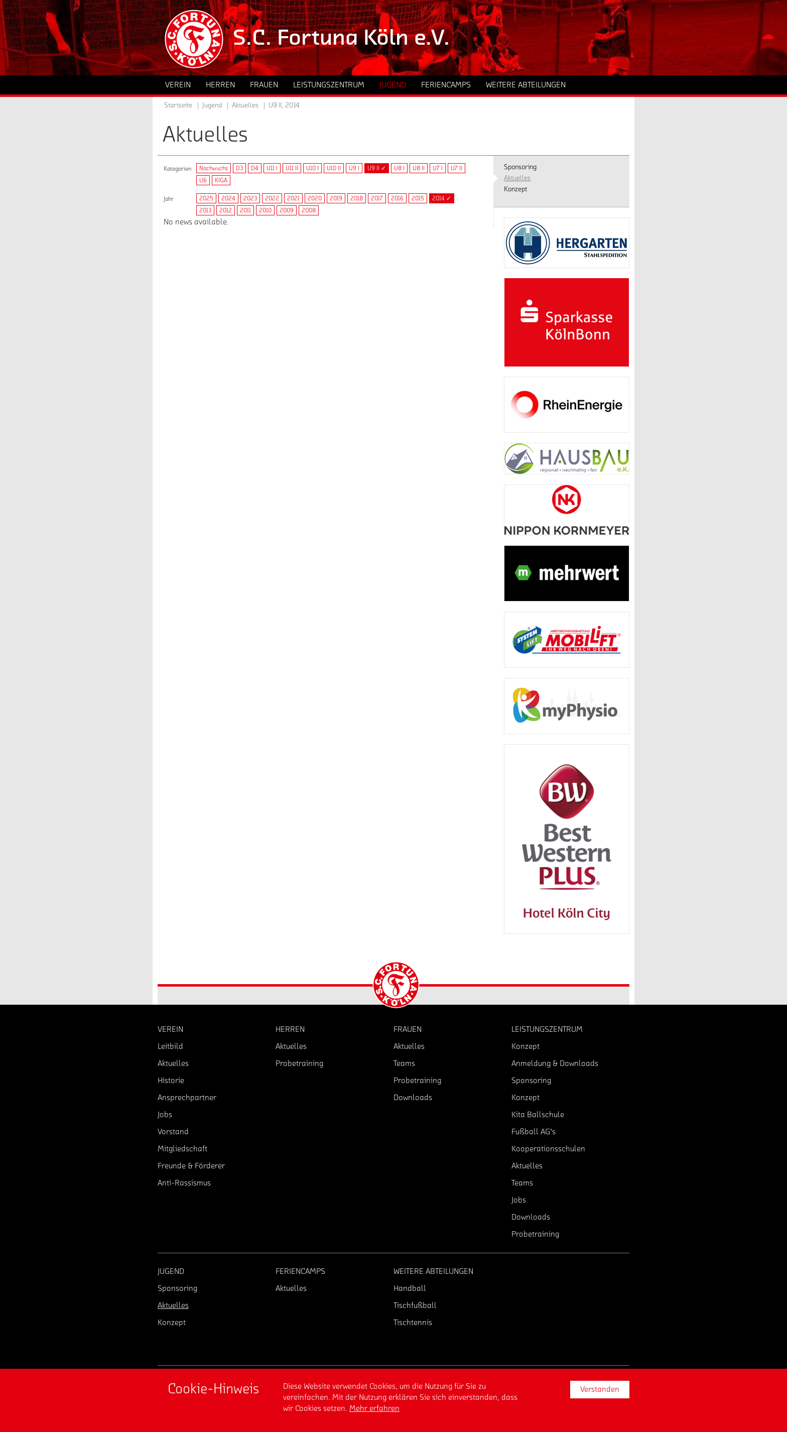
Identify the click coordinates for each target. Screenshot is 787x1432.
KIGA (221, 180)
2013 (205, 210)
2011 (245, 210)
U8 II (419, 168)
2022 (272, 198)
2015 (418, 198)
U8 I (399, 168)
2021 (293, 198)
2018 (356, 198)
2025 (206, 198)
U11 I (272, 168)
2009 (287, 210)
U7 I (438, 168)
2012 (225, 210)
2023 (250, 198)
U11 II (292, 168)
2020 (315, 198)
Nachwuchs (213, 168)
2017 (377, 198)
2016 (397, 198)
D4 (254, 168)
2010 (265, 210)
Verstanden (599, 1389)
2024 (228, 198)
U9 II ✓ (376, 168)
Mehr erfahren (374, 1408)
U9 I (354, 168)
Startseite (178, 105)
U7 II (456, 168)
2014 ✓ (441, 198)
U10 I (312, 168)
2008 (309, 210)
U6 (203, 180)
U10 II (334, 168)
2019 (336, 198)
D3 (239, 168)
